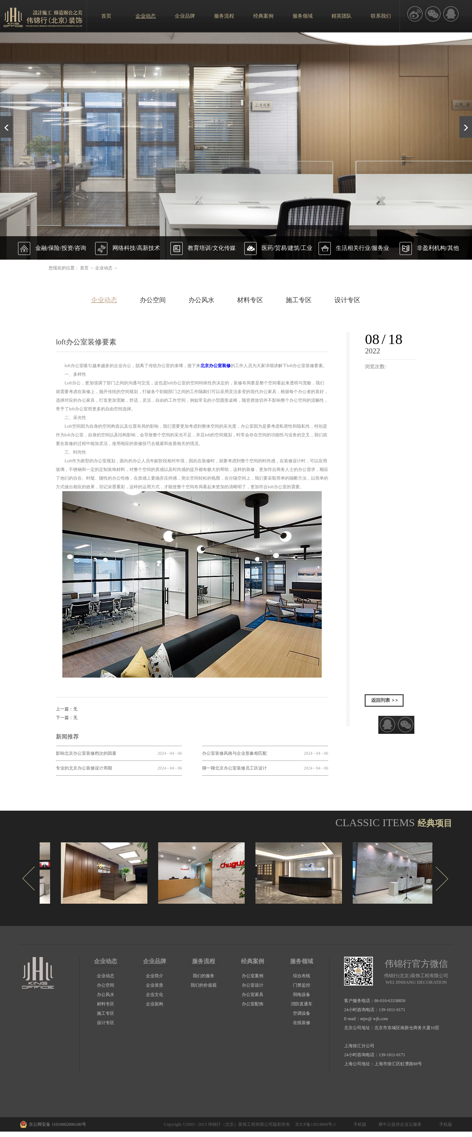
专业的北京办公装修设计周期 (84, 768)
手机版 (358, 1124)
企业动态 (103, 267)
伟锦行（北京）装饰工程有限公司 (240, 1124)
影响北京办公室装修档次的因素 (86, 753)
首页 (106, 16)
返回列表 (384, 700)
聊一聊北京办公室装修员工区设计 (234, 768)
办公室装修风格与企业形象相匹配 (234, 753)
